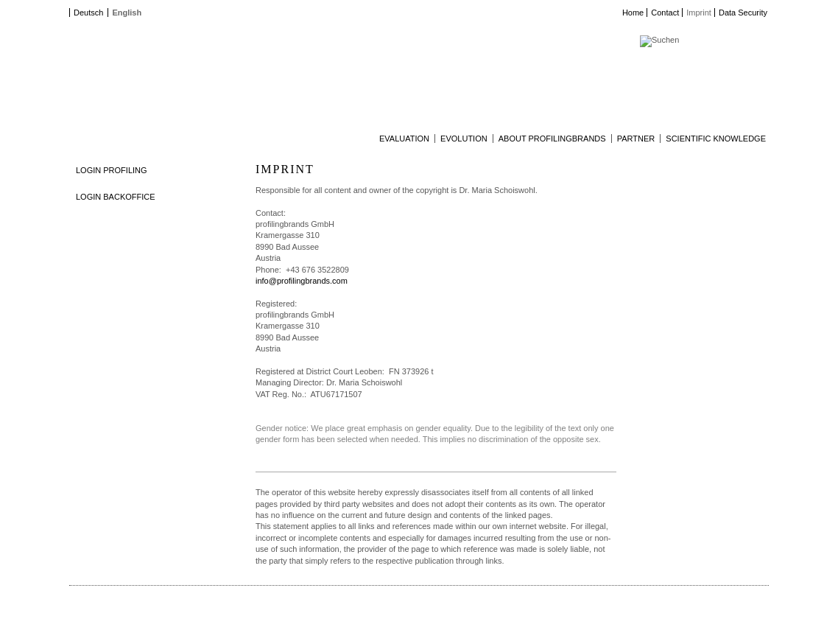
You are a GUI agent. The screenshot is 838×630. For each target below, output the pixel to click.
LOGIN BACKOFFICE (115, 196)
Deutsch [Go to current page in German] (88, 12)
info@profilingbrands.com (302, 280)
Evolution (463, 138)
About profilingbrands (552, 138)
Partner (636, 138)
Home (633, 12)
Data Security (743, 12)
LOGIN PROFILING (111, 170)
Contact (665, 12)
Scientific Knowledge (716, 138)
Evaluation (404, 138)
